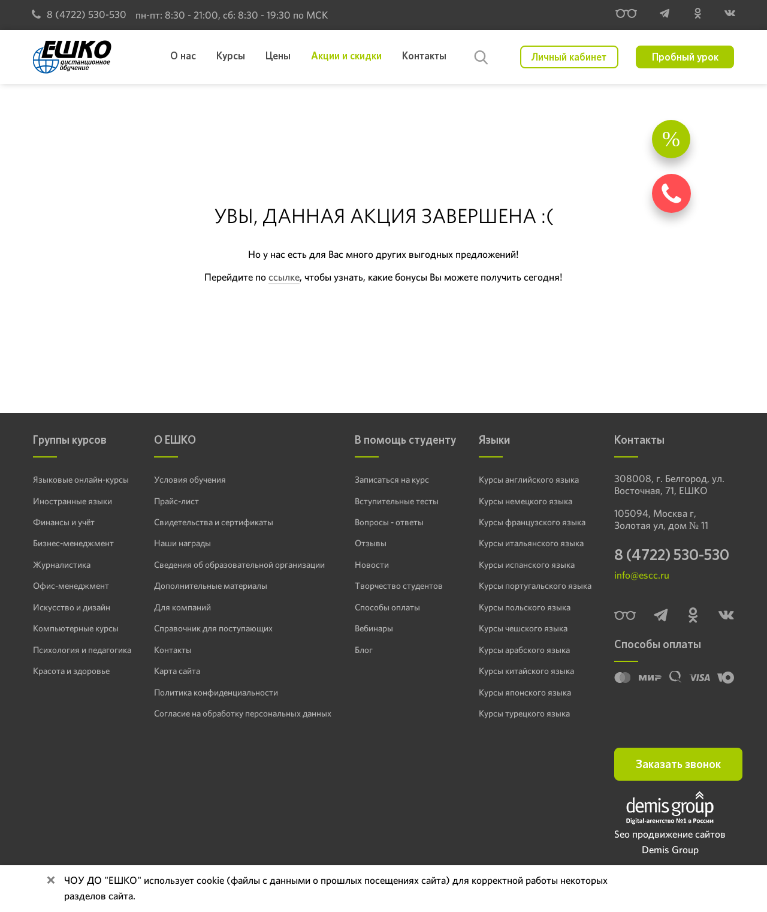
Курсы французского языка (532, 522)
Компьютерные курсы (76, 628)
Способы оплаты (387, 607)
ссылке (284, 277)
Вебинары (374, 628)
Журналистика (61, 565)
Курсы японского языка (525, 693)
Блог (364, 650)
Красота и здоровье (71, 671)
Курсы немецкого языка (525, 501)
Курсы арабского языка (524, 650)
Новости (372, 565)
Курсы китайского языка (526, 671)
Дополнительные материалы (210, 586)
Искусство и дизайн (71, 607)
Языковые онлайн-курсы (81, 480)
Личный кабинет (569, 57)
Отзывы (370, 543)
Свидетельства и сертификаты (213, 522)
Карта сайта (177, 671)
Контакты (173, 650)
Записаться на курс (392, 480)
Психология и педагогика (82, 650)
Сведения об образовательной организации (239, 565)
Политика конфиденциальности (216, 693)
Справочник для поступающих (213, 628)
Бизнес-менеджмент (73, 543)
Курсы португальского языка (535, 586)
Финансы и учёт (64, 522)
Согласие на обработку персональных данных (242, 714)
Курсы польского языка (524, 607)
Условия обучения (190, 480)
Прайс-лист (176, 501)
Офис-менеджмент (71, 586)
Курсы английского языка (529, 480)
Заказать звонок (678, 764)
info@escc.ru (641, 575)
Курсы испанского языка (527, 565)
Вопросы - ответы (389, 522)
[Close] (51, 881)
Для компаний (182, 607)
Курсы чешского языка (523, 628)
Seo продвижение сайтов (670, 834)
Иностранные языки (72, 501)
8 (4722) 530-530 (79, 14)
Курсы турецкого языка (524, 714)
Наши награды (182, 543)
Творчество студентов (399, 586)
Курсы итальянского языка (531, 543)
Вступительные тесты (397, 501)
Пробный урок (685, 57)
